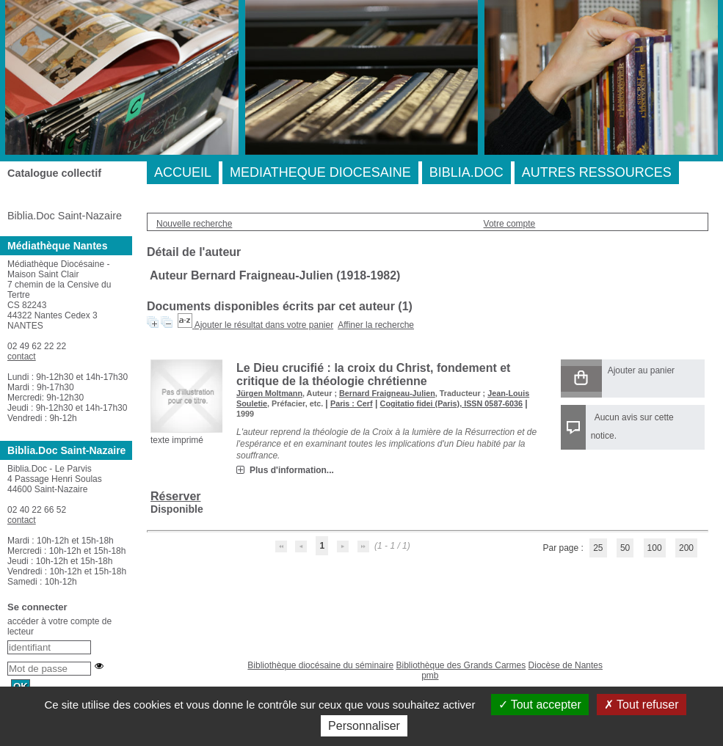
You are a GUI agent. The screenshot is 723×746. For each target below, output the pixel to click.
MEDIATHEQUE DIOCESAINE (320, 172)
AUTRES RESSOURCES (597, 172)
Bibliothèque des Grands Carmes (461, 665)
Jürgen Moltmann (269, 393)
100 (654, 548)
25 (598, 548)
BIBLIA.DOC (466, 172)
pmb (429, 675)
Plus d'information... (292, 470)
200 (686, 548)
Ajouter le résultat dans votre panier (264, 325)
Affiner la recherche (376, 325)
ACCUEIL (182, 172)
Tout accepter (539, 704)
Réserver (175, 496)
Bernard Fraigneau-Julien (387, 393)
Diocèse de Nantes (565, 665)
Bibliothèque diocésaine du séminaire (320, 665)
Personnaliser (364, 726)
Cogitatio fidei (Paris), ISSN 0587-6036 (451, 403)
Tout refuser (641, 704)
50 (625, 548)
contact (21, 356)
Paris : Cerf (351, 403)
